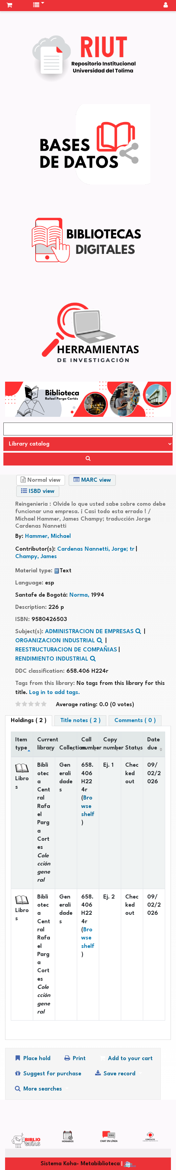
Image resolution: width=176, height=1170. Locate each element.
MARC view (92, 480)
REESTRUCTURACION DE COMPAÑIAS (66, 650)
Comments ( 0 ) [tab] (135, 720)
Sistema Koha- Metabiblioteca (80, 1164)
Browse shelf (87, 806)
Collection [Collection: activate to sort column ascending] (68, 748)
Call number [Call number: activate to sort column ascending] (90, 744)
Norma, (80, 595)
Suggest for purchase (47, 1073)
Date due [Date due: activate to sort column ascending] (153, 744)
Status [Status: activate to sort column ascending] (134, 748)
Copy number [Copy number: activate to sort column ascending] (112, 744)
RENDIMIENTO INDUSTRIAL (51, 659)
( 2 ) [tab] (28, 720)
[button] (9, 5)
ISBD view (37, 491)
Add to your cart (125, 1058)
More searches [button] (39, 1088)
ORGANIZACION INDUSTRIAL (55, 641)
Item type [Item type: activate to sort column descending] (21, 744)
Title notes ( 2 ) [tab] (80, 720)
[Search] (88, 459)
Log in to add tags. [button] (54, 692)
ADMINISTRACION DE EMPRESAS (89, 632)
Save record (115, 1073)
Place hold (32, 1058)
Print (74, 1058)
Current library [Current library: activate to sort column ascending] (46, 744)
